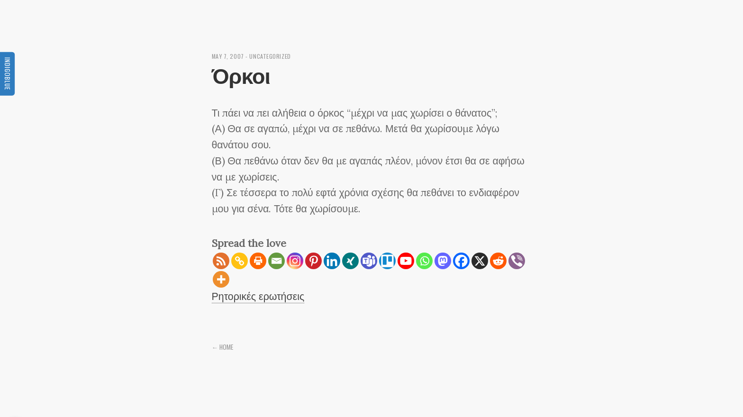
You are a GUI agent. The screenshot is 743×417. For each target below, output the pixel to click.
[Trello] (387, 261)
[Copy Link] (239, 261)
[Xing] (350, 261)
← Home (223, 347)
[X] (479, 261)
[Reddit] (498, 261)
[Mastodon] (443, 261)
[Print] (258, 261)
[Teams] (369, 261)
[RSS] (221, 261)
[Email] (276, 261)
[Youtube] (406, 261)
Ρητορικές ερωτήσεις (258, 296)
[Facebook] (461, 261)
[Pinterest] (313, 261)
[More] (221, 279)
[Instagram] (295, 261)
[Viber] (516, 261)
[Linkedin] (332, 261)
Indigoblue (7, 73)
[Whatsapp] (424, 261)
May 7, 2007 (228, 56)
